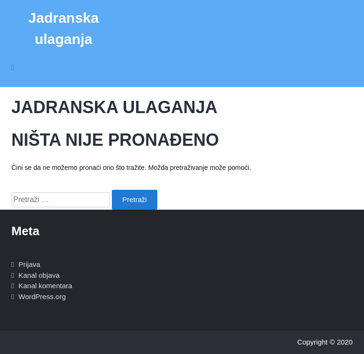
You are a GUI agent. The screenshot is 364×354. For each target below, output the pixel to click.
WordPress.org (42, 296)
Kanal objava (39, 275)
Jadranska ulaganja (63, 28)
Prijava (29, 264)
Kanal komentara (45, 286)
